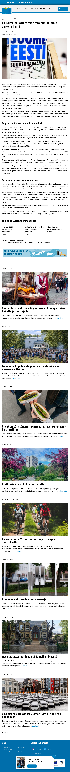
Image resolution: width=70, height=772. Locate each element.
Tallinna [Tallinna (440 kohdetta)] (24, 242)
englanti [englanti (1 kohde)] (4, 243)
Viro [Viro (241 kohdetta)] (43, 242)
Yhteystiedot (7, 752)
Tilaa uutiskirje (22, 9)
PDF (41, 766)
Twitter (49, 749)
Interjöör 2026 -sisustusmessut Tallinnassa (8, 229)
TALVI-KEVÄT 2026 (35, 761)
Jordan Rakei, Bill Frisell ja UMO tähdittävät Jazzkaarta (34, 229)
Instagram (38, 754)
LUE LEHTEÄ (32, 766)
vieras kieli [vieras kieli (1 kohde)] (37, 243)
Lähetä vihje (34, 9)
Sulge (54, 756)
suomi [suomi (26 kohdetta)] (17, 242)
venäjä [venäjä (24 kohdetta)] (30, 242)
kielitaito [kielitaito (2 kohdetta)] (11, 243)
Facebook (38, 749)
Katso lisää (6, 732)
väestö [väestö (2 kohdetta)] (47, 243)
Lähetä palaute (20, 748)
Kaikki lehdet (45, 9)
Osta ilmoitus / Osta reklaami (7, 748)
